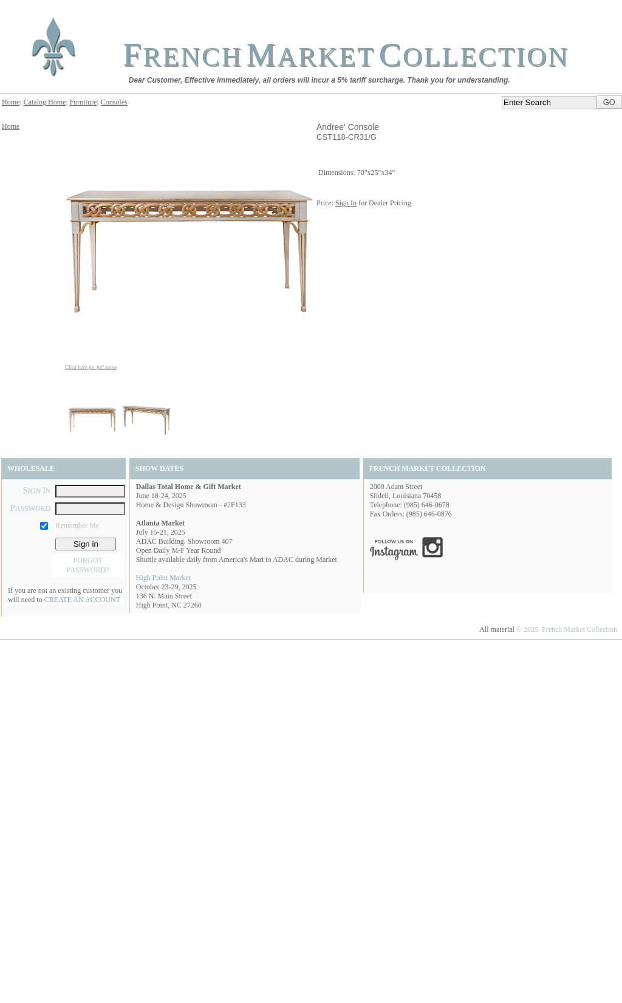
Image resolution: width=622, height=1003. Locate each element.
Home (10, 102)
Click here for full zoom (91, 367)
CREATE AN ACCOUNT (82, 599)
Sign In (346, 203)
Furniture (83, 102)
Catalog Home (45, 102)
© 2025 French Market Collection (566, 629)
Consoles (114, 102)
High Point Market (163, 577)
